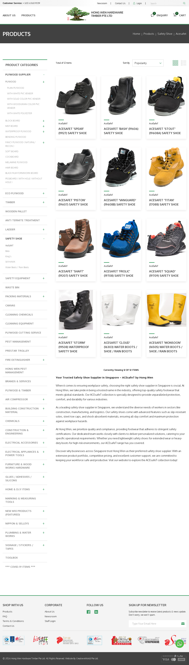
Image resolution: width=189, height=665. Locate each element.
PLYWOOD (25, 81)
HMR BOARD (11, 167)
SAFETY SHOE (25, 238)
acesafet (181, 33)
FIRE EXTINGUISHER (25, 359)
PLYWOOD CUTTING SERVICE (23, 332)
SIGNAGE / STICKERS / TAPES (25, 546)
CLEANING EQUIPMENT (19, 323)
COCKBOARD (12, 156)
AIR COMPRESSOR (25, 399)
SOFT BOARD (11, 151)
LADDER (25, 229)
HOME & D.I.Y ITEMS (25, 489)
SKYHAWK (10, 261)
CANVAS (10, 305)
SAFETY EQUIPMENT (25, 278)
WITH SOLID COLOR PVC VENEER (23, 98)
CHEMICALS (25, 420)
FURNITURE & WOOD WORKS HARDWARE (25, 465)
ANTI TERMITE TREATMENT (22, 220)
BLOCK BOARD (25, 120)
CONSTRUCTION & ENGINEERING (25, 431)
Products (28, 15)
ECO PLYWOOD (25, 193)
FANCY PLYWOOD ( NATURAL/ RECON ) (25, 143)
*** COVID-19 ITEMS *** (20, 566)
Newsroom (102, 3)
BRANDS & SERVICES (18, 381)
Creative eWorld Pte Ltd (87, 658)
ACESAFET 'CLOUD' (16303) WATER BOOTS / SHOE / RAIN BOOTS (120, 347)
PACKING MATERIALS (25, 296)
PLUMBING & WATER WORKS (25, 534)
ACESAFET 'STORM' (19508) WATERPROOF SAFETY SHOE (73, 347)
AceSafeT (9, 245)
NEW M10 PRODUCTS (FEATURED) (25, 512)
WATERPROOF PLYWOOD (25, 131)
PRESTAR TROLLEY (17, 350)
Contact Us (120, 3)
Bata (7, 251)
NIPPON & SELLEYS (25, 523)
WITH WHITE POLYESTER (19, 113)
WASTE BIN (12, 287)
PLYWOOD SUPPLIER (25, 74)
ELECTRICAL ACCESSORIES (25, 442)
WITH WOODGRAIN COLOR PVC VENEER (23, 106)
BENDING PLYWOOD (15, 137)
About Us (9, 15)
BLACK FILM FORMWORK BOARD (21, 173)
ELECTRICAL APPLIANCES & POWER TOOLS (25, 453)
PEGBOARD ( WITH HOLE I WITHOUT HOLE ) (23, 180)
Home (136, 33)
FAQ (5, 616)
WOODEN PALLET (16, 211)
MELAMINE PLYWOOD (16, 162)
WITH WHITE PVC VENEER (20, 93)
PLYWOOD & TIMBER (18, 390)
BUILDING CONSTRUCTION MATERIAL (25, 410)
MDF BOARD (25, 126)
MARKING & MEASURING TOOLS (20, 500)
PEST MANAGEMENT (18, 341)
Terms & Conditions (13, 621)
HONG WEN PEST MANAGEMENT (16, 370)
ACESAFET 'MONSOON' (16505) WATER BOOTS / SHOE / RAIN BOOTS (165, 347)
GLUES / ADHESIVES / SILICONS (25, 478)
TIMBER (25, 202)
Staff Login (50, 621)
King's (8, 256)
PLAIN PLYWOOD (15, 88)
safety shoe (165, 33)
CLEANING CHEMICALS (19, 314)
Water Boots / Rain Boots (17, 267)
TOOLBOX (11, 557)
